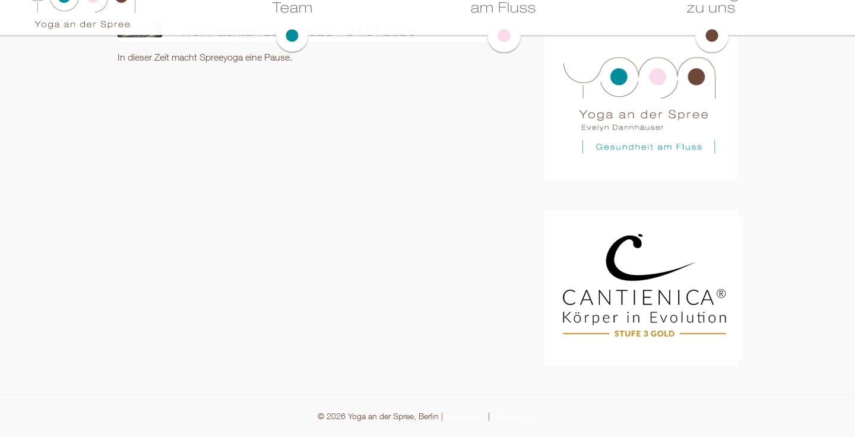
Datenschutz (514, 416)
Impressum (465, 416)
